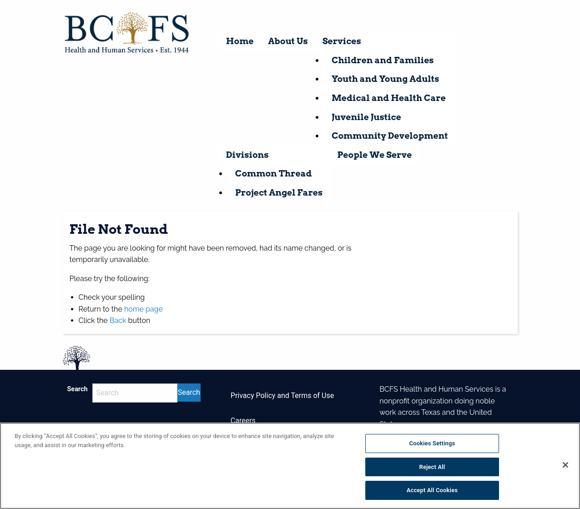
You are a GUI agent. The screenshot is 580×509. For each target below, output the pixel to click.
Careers (243, 420)
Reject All (432, 467)
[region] (290, 466)
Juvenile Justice (366, 117)
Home (240, 41)
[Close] (565, 465)
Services (342, 41)
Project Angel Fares (279, 192)
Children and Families (383, 60)
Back (118, 320)
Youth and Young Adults (385, 79)
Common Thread (273, 173)
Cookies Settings (432, 443)
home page (143, 309)
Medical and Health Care (389, 98)
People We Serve (374, 155)
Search (77, 389)
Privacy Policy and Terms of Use (282, 395)
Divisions (247, 155)
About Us (288, 41)
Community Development (390, 136)
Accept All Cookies (432, 490)
